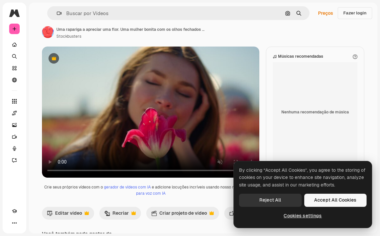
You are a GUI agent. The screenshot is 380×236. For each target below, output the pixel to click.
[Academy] (14, 211)
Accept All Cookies (335, 200)
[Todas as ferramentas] (14, 101)
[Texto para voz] (14, 148)
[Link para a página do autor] (48, 32)
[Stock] (14, 68)
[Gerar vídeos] (14, 136)
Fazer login (355, 13)
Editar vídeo (68, 214)
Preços (325, 13)
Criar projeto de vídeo (182, 214)
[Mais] (14, 223)
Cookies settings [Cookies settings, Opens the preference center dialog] (303, 216)
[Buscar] (14, 56)
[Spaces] (14, 113)
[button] (57, 13)
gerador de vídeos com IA (127, 187)
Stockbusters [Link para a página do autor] (68, 36)
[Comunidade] (14, 80)
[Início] (14, 44)
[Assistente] (14, 160)
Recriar (120, 214)
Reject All (270, 200)
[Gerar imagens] (14, 125)
